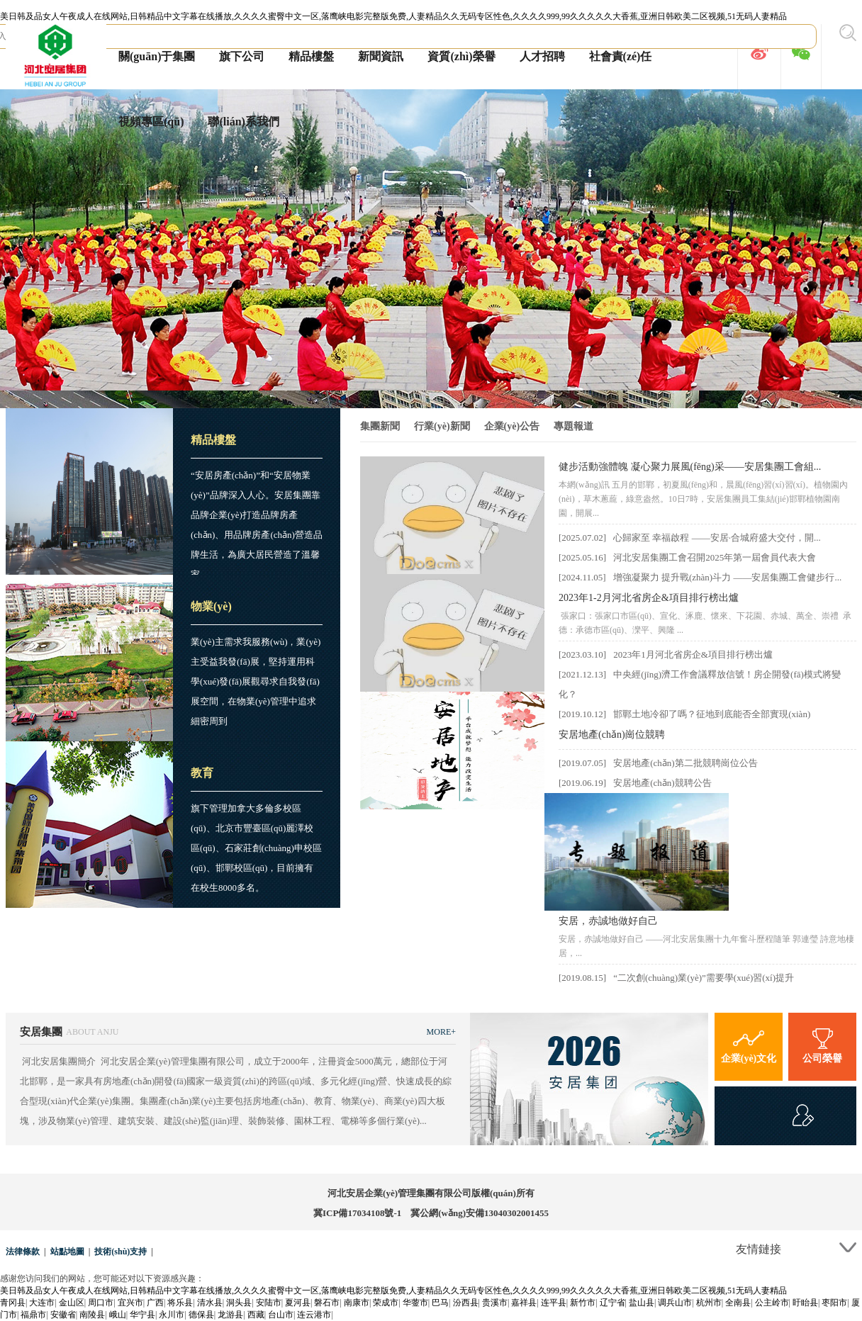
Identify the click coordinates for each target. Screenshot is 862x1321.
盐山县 (641, 1303)
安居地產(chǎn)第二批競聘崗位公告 (685, 763)
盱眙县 (805, 1303)
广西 (155, 1303)
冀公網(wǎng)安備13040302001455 (479, 1213)
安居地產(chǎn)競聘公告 (662, 782)
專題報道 (573, 426)
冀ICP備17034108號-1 (357, 1213)
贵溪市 (495, 1303)
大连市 (42, 1303)
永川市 (171, 1315)
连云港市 (314, 1315)
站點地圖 (67, 1252)
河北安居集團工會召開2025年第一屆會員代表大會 (714, 557)
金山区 (71, 1303)
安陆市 (268, 1303)
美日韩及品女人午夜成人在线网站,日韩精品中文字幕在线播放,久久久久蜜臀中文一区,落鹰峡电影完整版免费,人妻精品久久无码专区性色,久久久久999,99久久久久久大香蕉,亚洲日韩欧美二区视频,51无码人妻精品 (393, 16)
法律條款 (23, 1252)
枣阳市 (834, 1303)
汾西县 (465, 1303)
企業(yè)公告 (512, 426)
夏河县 (297, 1303)
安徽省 (63, 1315)
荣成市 (385, 1303)
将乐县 (180, 1303)
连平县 (553, 1303)
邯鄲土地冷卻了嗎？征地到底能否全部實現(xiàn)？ (711, 714)
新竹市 (582, 1303)
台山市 (280, 1315)
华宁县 (142, 1315)
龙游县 (230, 1315)
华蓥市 (415, 1303)
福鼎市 (33, 1315)
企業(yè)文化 (749, 1044)
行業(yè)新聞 (442, 426)
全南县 (738, 1303)
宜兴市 (130, 1303)
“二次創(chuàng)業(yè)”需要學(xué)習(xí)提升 (703, 977)
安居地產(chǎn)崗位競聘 (612, 734)
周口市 (100, 1303)
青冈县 (13, 1303)
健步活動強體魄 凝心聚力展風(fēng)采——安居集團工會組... (690, 466)
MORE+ (441, 1032)
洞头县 (239, 1303)
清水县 (210, 1303)
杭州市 (709, 1303)
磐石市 (327, 1303)
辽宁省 (612, 1303)
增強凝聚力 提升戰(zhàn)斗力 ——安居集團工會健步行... (727, 577)
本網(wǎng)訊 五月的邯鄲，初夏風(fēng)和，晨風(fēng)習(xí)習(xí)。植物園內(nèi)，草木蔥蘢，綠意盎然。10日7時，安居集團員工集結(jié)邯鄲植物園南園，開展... (703, 499)
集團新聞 (380, 426)
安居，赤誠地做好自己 (608, 921)
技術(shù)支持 (120, 1252)
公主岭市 (772, 1303)
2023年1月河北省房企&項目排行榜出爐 (693, 654)
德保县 (201, 1315)
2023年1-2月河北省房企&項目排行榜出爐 (649, 597)
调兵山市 (675, 1303)
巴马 (440, 1303)
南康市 (356, 1303)
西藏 (255, 1315)
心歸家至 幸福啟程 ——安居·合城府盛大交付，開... (717, 537)
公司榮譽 (822, 1044)
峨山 (117, 1315)
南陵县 (92, 1315)
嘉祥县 (524, 1303)
